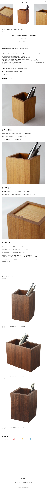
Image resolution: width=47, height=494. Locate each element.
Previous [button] (2, 14)
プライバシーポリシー (18, 482)
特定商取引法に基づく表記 (28, 482)
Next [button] (45, 14)
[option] (23, 14)
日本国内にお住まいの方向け (23, 41)
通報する (10, 78)
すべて (6, 439)
